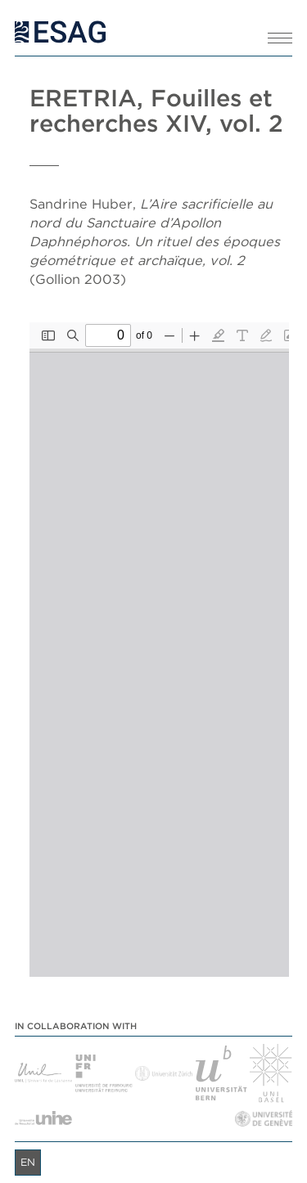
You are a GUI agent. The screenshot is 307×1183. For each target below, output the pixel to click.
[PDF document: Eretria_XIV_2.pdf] (159, 649)
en (27, 1162)
